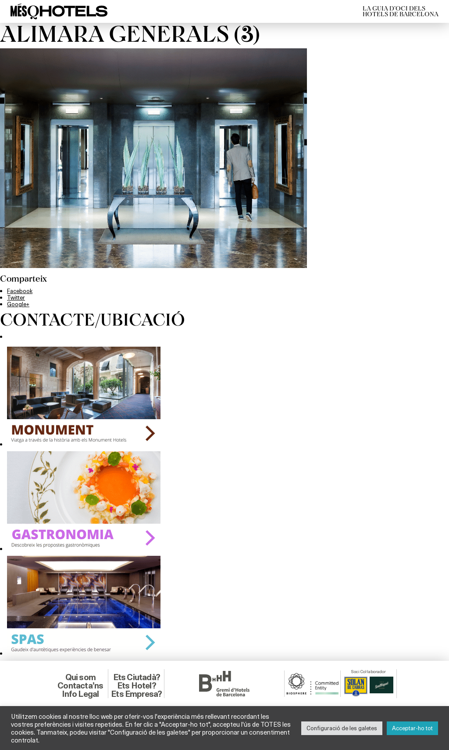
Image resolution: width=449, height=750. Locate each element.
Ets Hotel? (136, 685)
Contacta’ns (80, 685)
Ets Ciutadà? (136, 677)
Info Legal (80, 693)
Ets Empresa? (136, 693)
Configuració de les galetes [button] (341, 728)
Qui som (80, 677)
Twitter (16, 297)
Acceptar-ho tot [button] (412, 728)
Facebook (19, 291)
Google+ (18, 304)
